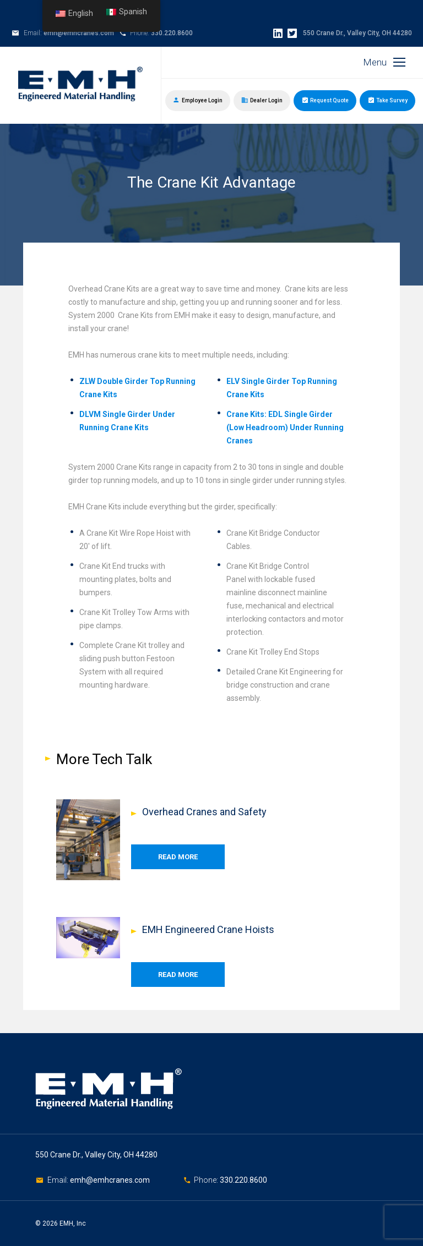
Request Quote (325, 99)
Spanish (126, 12)
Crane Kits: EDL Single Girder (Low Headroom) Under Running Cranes (285, 427)
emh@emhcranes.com (79, 33)
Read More (178, 857)
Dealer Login (262, 99)
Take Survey (387, 99)
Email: (58, 1180)
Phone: (207, 1180)
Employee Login (198, 99)
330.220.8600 (172, 33)
